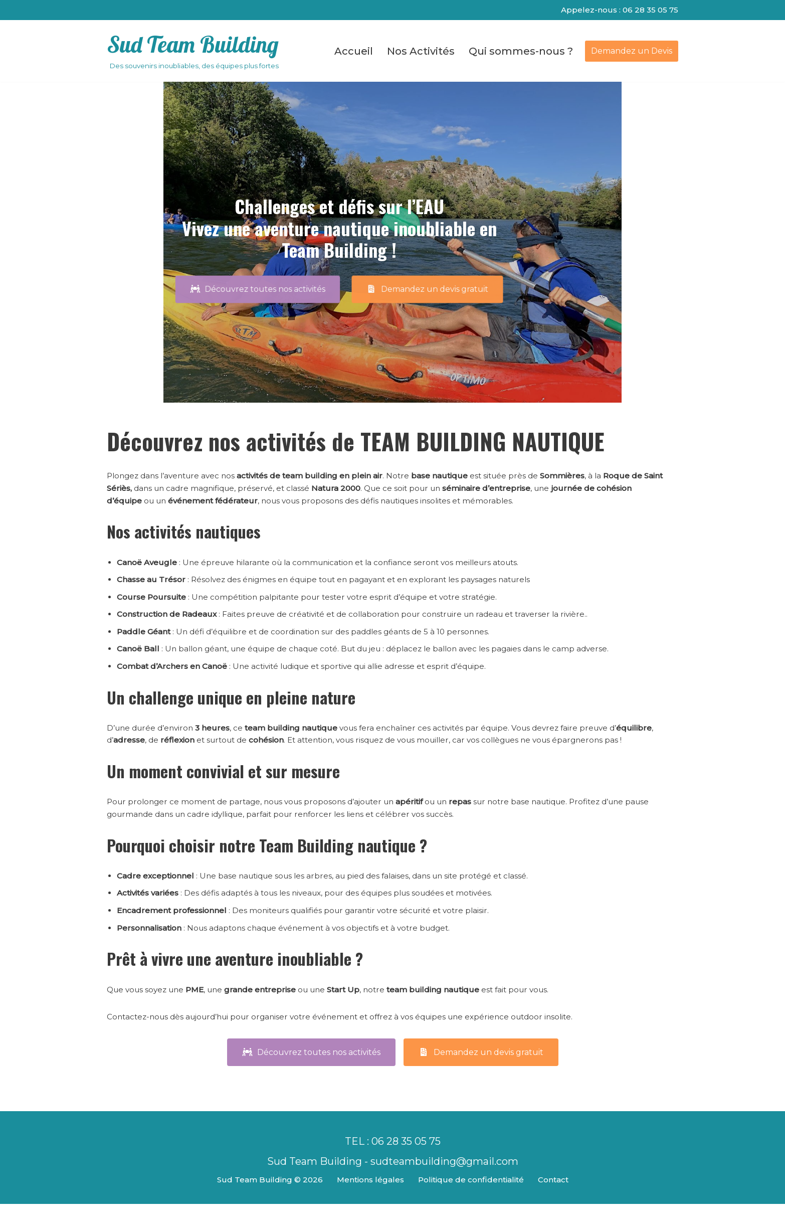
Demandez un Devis (631, 51)
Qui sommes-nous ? (521, 52)
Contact (556, 1207)
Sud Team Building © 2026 (265, 1207)
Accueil (353, 52)
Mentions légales (368, 1207)
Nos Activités (421, 52)
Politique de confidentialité (471, 1207)
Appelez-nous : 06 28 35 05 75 (618, 10)
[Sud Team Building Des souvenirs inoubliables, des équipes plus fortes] (193, 52)
